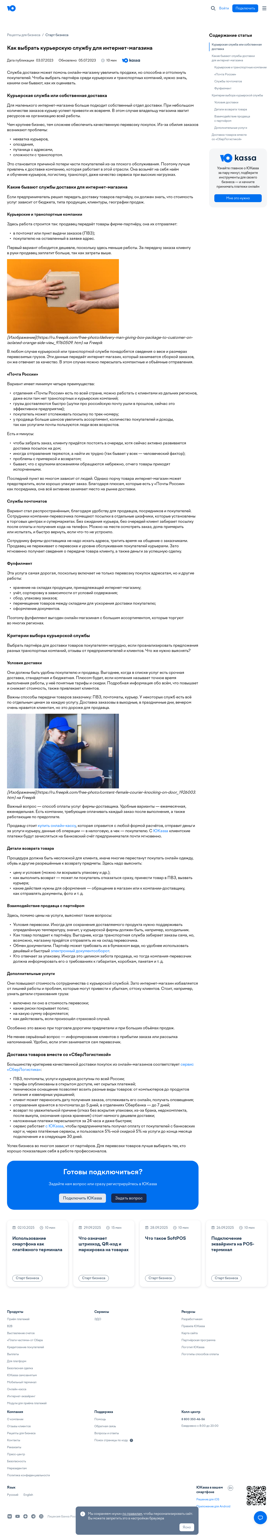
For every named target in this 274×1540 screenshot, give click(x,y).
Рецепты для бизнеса (23, 35)
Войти (224, 8)
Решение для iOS (207, 1499)
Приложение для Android (213, 1506)
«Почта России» (225, 74)
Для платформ (16, 1361)
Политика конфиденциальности (28, 1475)
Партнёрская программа (198, 1340)
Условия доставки (226, 102)
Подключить (245, 8)
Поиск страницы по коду (111, 1440)
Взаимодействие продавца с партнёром (232, 118)
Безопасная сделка (20, 1368)
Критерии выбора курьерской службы (237, 95)
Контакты (13, 1440)
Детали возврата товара (230, 109)
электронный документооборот (80, 950)
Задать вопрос (129, 1198)
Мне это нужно (238, 198)
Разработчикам (191, 1319)
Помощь (100, 1419)
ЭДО (97, 1319)
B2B (10, 1326)
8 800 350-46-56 (193, 1419)
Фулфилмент (222, 88)
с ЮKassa (54, 1126)
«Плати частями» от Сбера (25, 1340)
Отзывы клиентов (19, 1426)
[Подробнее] (131, 1440)
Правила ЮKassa (193, 1326)
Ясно (187, 1527)
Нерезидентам (17, 1468)
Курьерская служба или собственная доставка (237, 47)
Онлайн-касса (16, 1389)
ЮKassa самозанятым (22, 1375)
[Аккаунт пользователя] (264, 8)
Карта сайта (189, 1333)
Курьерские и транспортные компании (240, 67)
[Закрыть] (213, 8)
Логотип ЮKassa (192, 1347)
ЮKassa (160, 830)
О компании (15, 1419)
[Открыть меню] (260, 1517)
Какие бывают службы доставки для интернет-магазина (233, 58)
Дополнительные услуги (230, 127)
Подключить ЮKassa (82, 1198)
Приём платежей (18, 1319)
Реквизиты (14, 1447)
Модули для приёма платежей (27, 1403)
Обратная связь (105, 1426)
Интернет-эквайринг (21, 1396)
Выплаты (13, 1354)
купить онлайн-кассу (57, 825)
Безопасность (16, 1461)
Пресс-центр (16, 1454)
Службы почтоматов (228, 81)
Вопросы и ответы (106, 1433)
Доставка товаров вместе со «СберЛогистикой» (229, 137)
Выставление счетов (21, 1333)
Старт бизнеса (56, 35)
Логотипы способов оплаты (200, 1354)
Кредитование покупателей (25, 1347)
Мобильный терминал (21, 1382)
